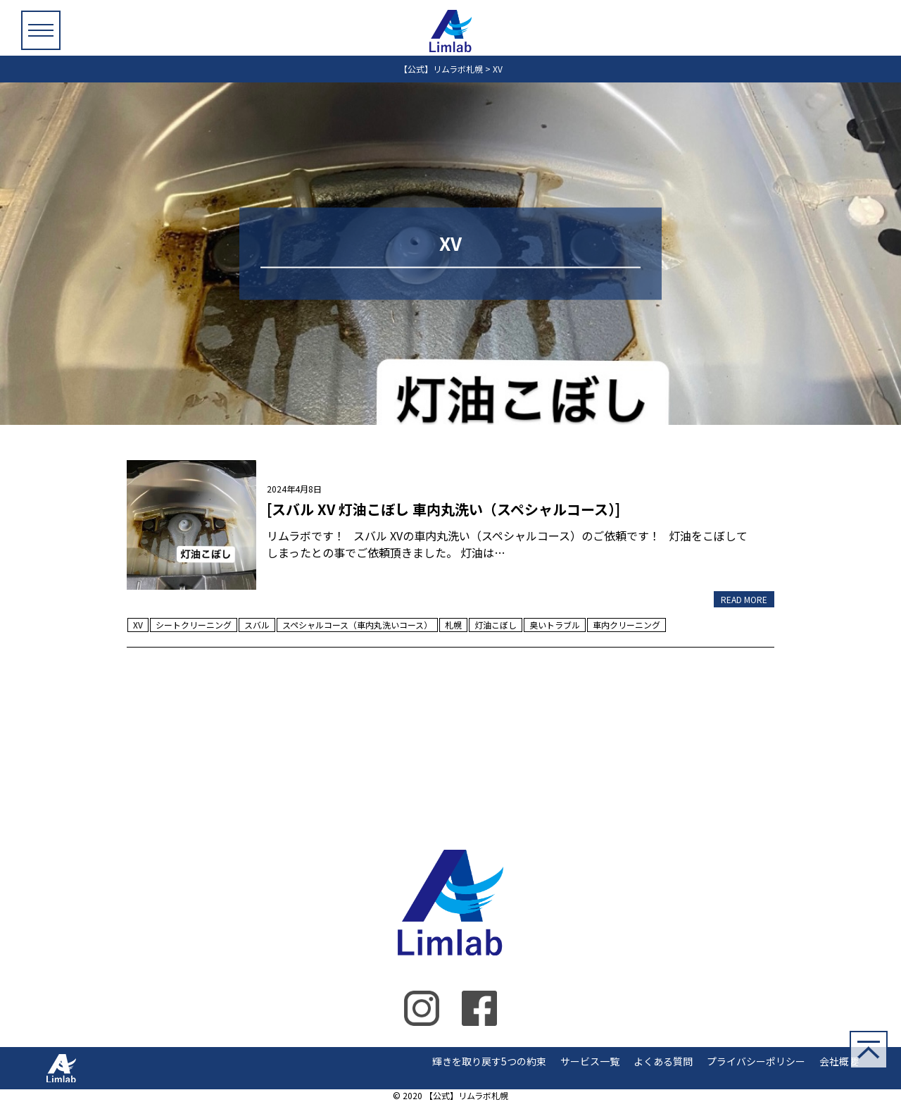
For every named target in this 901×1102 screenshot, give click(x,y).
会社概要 (839, 1061)
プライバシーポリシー (756, 1061)
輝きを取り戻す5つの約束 (489, 1061)
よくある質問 (663, 1061)
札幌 (453, 625)
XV (138, 625)
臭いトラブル (554, 625)
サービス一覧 (589, 1061)
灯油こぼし (495, 625)
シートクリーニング (194, 625)
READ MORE (744, 599)
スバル (257, 625)
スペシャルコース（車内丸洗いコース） (357, 625)
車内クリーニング (626, 625)
